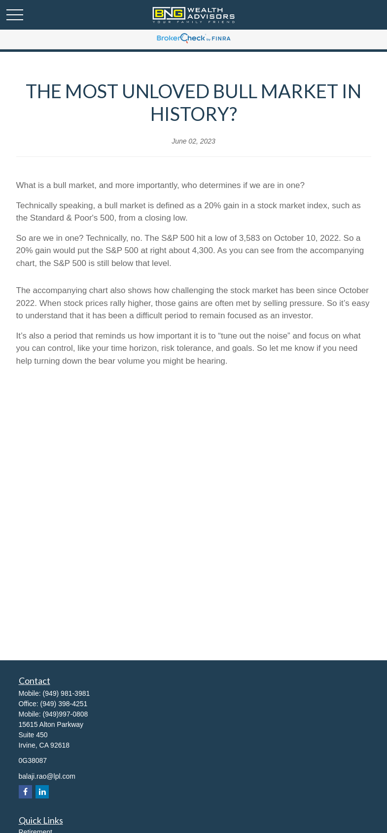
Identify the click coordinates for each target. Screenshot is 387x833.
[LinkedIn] (42, 791)
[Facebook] (25, 791)
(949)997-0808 (65, 714)
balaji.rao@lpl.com (47, 776)
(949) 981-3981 (66, 693)
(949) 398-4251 (64, 704)
